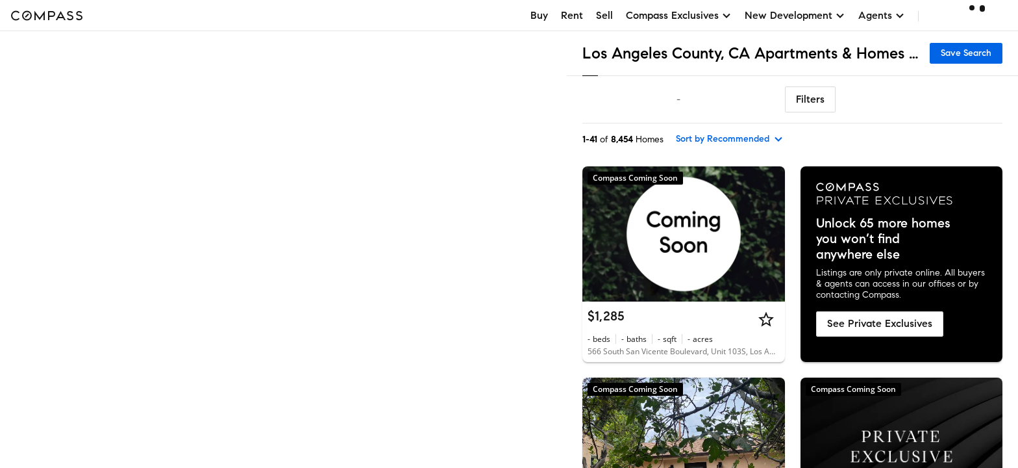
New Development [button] (795, 15)
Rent (572, 15)
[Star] (766, 319)
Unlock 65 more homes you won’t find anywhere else (883, 239)
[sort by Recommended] (729, 139)
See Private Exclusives (879, 323)
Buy (539, 15)
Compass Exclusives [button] (679, 15)
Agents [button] (881, 15)
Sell (604, 15)
